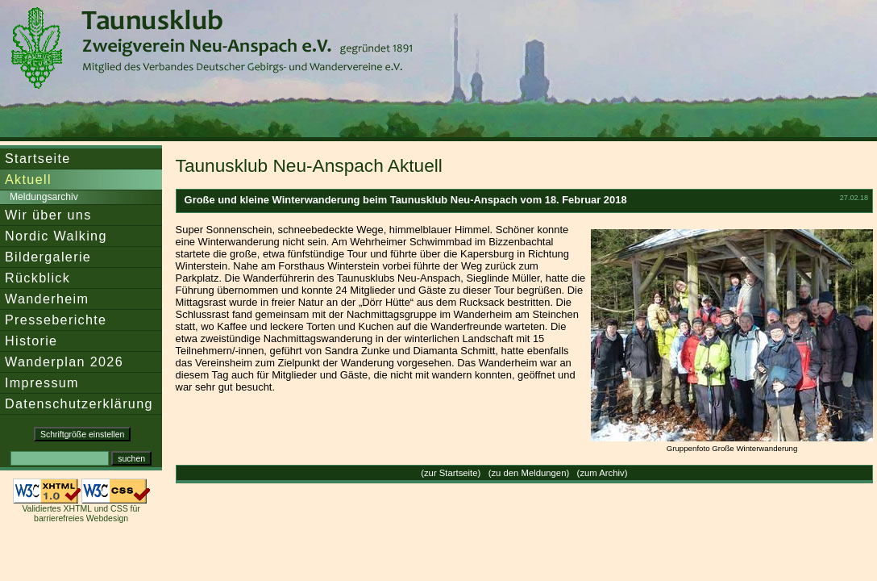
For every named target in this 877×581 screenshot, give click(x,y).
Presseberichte (55, 319)
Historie (31, 340)
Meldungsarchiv (44, 197)
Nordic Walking (56, 235)
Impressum (42, 382)
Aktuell (28, 179)
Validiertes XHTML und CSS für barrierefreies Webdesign (80, 513)
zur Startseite (451, 473)
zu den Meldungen (528, 473)
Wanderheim (47, 298)
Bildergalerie (48, 256)
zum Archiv (602, 473)
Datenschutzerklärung (79, 403)
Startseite (38, 158)
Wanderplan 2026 (64, 361)
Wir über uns (48, 214)
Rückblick (37, 277)
